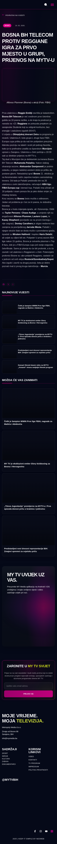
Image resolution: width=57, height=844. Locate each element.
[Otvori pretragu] (46, 5)
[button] (52, 4)
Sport (7, 25)
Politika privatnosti (38, 770)
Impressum (34, 767)
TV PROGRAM (34, 763)
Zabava (5, 761)
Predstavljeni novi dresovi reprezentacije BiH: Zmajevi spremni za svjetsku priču (35, 351)
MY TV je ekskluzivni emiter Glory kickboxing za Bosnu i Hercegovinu (32, 322)
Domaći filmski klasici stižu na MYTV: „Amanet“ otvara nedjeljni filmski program (35, 366)
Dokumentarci (9, 764)
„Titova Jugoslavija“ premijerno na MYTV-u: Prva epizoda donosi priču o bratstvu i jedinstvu (35, 336)
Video (31, 756)
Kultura (6, 759)
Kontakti (33, 760)
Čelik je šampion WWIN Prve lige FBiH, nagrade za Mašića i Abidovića (34, 307)
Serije (5, 756)
